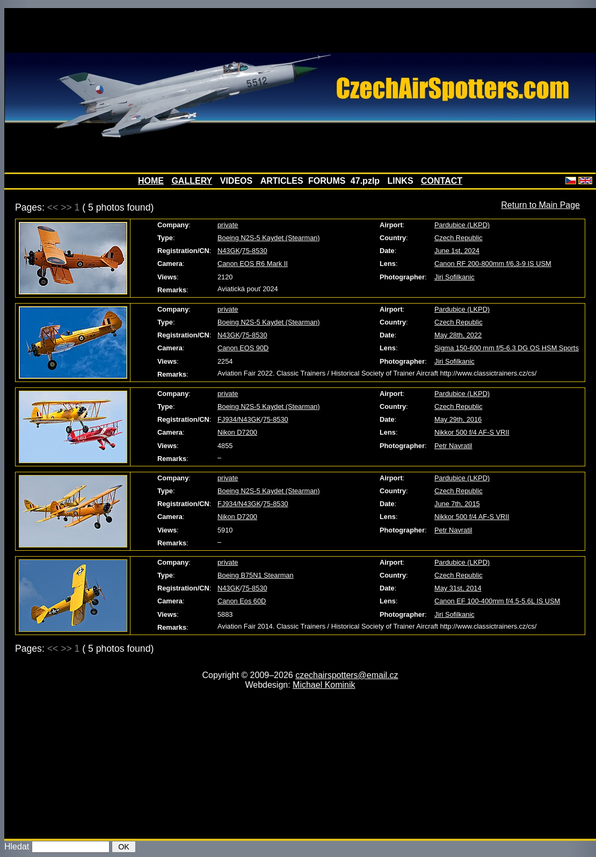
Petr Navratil (453, 446)
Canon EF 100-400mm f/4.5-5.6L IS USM (497, 601)
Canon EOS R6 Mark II (252, 264)
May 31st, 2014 (458, 588)
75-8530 (254, 251)
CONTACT (441, 180)
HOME (151, 180)
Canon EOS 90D (242, 348)
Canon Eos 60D (241, 601)
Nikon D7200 (237, 432)
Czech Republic (458, 238)
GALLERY (191, 180)
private (227, 225)
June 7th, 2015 (457, 504)
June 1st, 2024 (456, 251)
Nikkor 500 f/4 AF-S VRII (471, 432)
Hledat (16, 846)
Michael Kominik (324, 684)
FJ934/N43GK (239, 419)
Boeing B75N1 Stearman (255, 575)
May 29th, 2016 (458, 419)
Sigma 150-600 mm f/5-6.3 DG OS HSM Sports (506, 348)
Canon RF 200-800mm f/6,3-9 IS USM (492, 264)
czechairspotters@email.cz (346, 675)
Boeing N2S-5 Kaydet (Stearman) (268, 238)
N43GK (228, 251)
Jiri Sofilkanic (454, 277)
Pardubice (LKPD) (462, 225)
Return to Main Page (540, 205)
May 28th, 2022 (458, 335)
